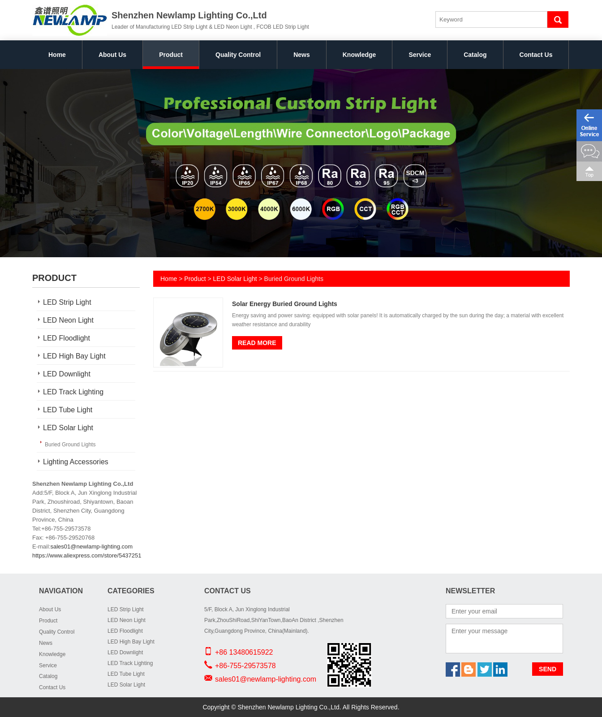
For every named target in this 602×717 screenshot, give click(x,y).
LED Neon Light (68, 320)
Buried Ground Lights (70, 444)
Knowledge (359, 54)
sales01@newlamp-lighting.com (91, 546)
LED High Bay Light (74, 356)
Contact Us (536, 54)
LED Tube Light (67, 410)
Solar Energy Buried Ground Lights (284, 303)
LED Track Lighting (73, 392)
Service (419, 54)
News (301, 54)
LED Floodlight (66, 338)
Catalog (475, 54)
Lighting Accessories (75, 462)
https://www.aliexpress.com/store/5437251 (87, 555)
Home (57, 54)
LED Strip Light (67, 302)
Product (171, 54)
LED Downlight (66, 374)
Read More (257, 342)
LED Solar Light (68, 428)
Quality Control (238, 54)
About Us (112, 54)
